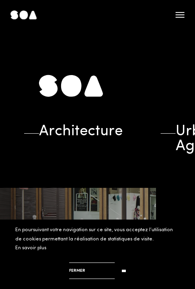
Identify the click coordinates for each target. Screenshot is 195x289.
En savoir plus (30, 248)
